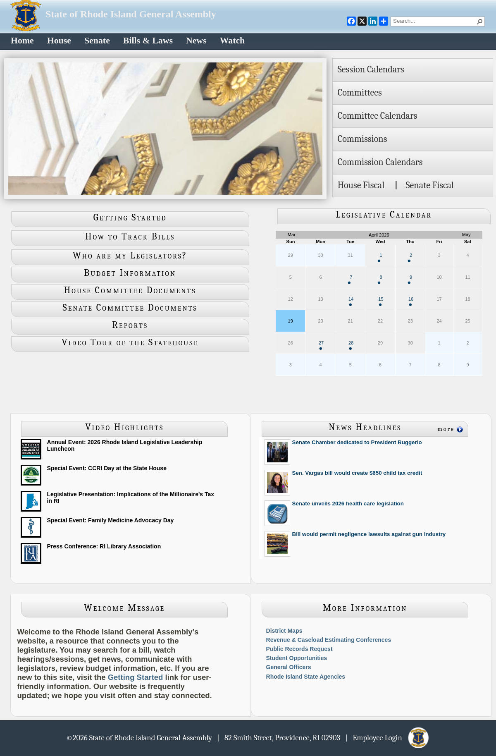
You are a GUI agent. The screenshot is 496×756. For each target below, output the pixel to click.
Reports (130, 325)
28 (350, 345)
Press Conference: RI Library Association (104, 546)
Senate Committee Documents (130, 307)
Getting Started (130, 217)
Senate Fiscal (429, 185)
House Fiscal (361, 185)
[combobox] (434, 20)
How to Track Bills (130, 236)
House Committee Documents (130, 290)
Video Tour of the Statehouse (130, 342)
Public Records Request (299, 649)
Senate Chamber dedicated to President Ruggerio (357, 442)
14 (350, 301)
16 (410, 301)
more (446, 429)
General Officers (288, 667)
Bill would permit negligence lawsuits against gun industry (369, 534)
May (466, 234)
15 (380, 301)
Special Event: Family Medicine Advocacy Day (110, 520)
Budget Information (130, 273)
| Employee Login (387, 737)
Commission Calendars (380, 162)
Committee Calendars (377, 115)
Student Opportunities (296, 658)
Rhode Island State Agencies (306, 676)
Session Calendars (371, 69)
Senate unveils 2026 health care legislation (348, 503)
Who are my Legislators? (130, 255)
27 (321, 345)
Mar (292, 234)
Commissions (362, 139)
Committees (360, 92)
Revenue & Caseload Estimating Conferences (328, 639)
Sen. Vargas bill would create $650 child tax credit (357, 473)
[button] (479, 21)
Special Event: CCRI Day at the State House (107, 468)
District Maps (284, 630)
